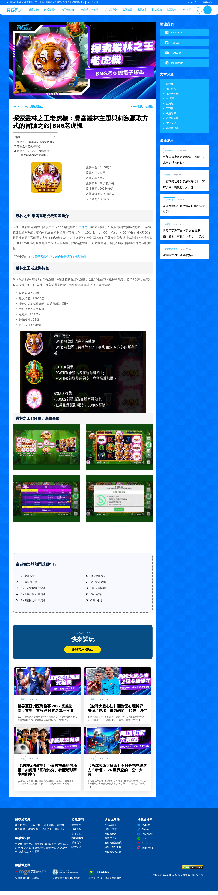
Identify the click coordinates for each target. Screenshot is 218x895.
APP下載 (186, 9)
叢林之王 (84, 227)
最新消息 (34, 9)
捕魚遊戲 (157, 9)
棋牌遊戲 (127, 9)
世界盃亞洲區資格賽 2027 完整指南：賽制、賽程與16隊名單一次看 (46, 711)
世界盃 (22, 702)
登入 (207, 9)
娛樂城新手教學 (171, 249)
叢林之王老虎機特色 (29, 146)
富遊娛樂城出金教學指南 (178, 255)
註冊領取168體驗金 (82, 653)
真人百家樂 (111, 9)
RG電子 (170, 98)
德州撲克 (24, 855)
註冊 (198, 9)
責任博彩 (76, 837)
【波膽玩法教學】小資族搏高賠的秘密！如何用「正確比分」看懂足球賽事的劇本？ (47, 773)
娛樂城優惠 (50, 9)
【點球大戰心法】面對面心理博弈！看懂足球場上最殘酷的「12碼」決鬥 (117, 711)
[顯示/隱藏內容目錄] (51, 136)
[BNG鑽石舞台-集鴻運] (32, 596)
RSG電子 (34, 855)
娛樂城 (170, 103)
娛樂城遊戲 (36, 106)
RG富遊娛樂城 (14, 2)
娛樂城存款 (110, 837)
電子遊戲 (142, 9)
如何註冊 (192, 2)
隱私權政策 (77, 841)
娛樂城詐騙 (169, 199)
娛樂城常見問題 (113, 855)
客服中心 (207, 2)
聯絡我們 (76, 846)
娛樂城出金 (110, 841)
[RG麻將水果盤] (27, 583)
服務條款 (76, 832)
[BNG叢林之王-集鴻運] (32, 603)
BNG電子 (136, 106)
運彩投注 (36, 828)
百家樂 (170, 108)
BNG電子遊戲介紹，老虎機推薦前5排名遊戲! (57, 256)
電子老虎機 (172, 93)
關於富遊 (76, 850)
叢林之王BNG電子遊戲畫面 (33, 151)
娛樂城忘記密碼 (113, 846)
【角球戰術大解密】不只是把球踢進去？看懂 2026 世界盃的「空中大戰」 (117, 773)
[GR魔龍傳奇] (26, 576)
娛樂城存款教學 (89, 9)
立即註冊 (82, 538)
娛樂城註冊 (110, 828)
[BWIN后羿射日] (98, 590)
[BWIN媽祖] (95, 596)
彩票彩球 (172, 9)
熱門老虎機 (67, 9)
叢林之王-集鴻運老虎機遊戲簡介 (36, 142)
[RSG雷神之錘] (97, 583)
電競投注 (60, 832)
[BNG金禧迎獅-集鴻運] (32, 590)
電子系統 (171, 123)
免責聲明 (76, 828)
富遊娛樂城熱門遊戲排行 (34, 155)
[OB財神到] (94, 603)
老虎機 (149, 106)
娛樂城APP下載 (112, 850)
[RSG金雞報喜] (97, 576)
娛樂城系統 (172, 118)
